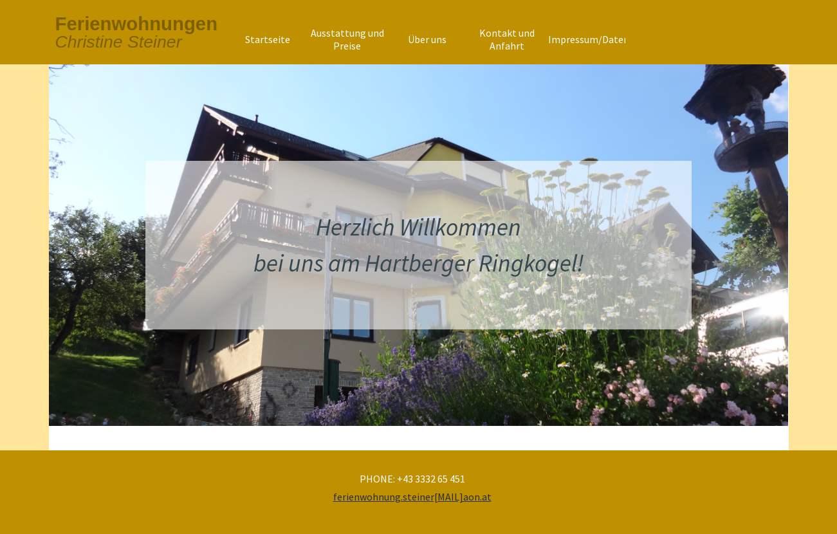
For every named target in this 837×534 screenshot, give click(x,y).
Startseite (267, 39)
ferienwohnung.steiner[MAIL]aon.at (412, 496)
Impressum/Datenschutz (603, 39)
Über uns (427, 39)
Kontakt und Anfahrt (507, 39)
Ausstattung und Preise (347, 39)
